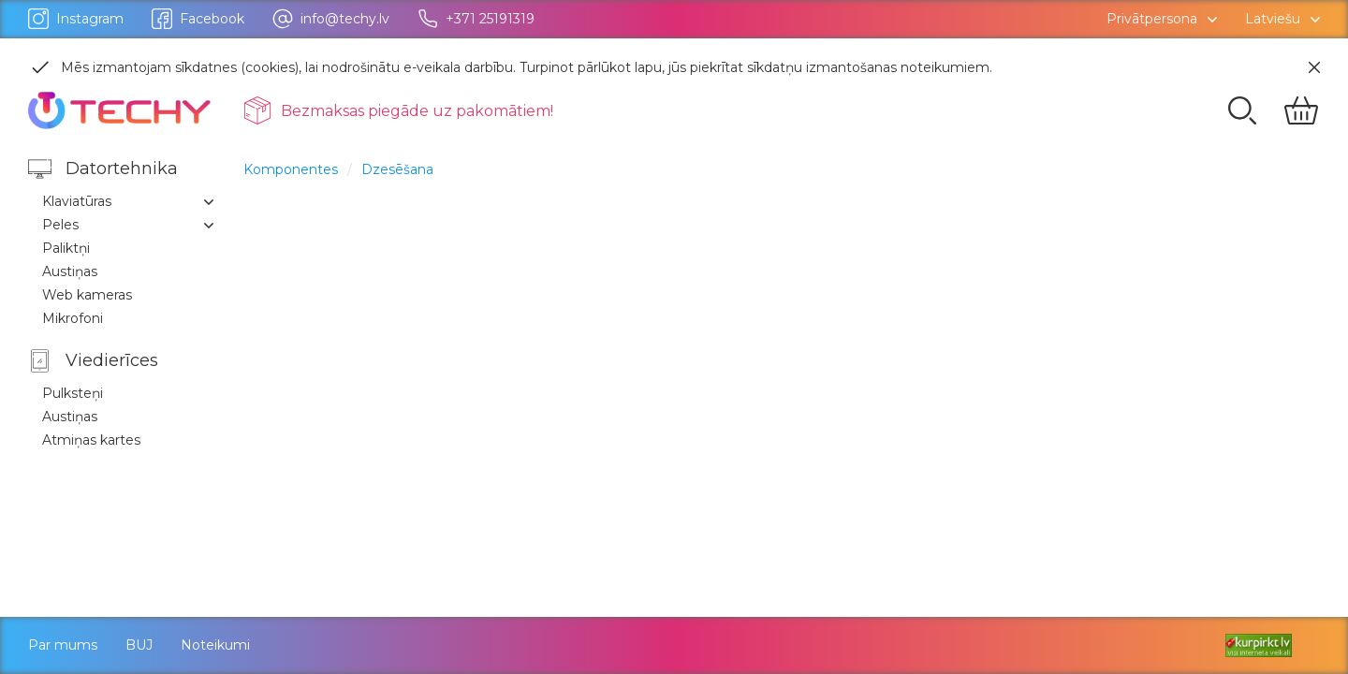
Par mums (62, 645)
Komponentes (290, 169)
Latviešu (1272, 18)
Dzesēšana (397, 169)
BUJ (139, 645)
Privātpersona (1151, 18)
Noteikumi (215, 645)
